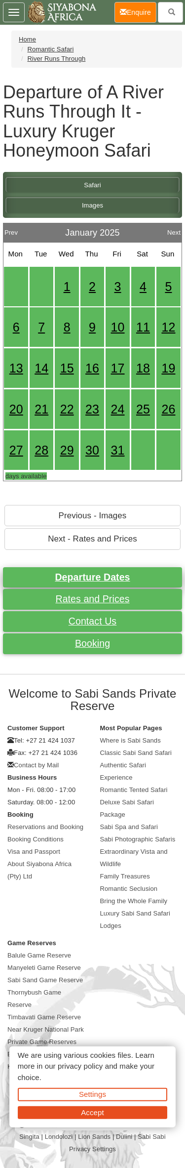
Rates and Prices (92, 598)
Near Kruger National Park (45, 1029)
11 (143, 327)
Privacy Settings (92, 1149)
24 (118, 409)
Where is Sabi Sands (130, 740)
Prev (11, 230)
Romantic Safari (50, 49)
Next (174, 230)
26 (168, 409)
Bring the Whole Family (134, 901)
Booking (92, 643)
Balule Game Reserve (39, 955)
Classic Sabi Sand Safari (136, 752)
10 (118, 327)
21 (41, 409)
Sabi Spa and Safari (129, 827)
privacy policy (80, 1066)
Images (92, 205)
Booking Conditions (35, 839)
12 (168, 327)
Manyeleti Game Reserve (44, 967)
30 (92, 450)
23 (92, 409)
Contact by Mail (36, 765)
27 (16, 450)
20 (16, 409)
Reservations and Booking (45, 827)
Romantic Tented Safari (134, 789)
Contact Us (92, 621)
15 (67, 368)
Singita (29, 1136)
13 (16, 368)
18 (143, 368)
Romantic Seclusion (129, 888)
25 (143, 409)
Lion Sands (94, 1136)
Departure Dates (92, 577)
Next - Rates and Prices (92, 538)
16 (92, 368)
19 (168, 368)
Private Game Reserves (41, 1041)
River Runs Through (56, 58)
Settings (92, 1094)
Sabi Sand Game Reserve (45, 980)
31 (118, 450)
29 (67, 450)
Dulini (124, 1136)
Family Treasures (125, 876)
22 (67, 409)
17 (118, 368)
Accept (92, 1112)
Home (27, 39)
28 (41, 450)
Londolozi (59, 1136)
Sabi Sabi (152, 1136)
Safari (92, 185)
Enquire (138, 11)
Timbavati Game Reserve (44, 1017)
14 (41, 368)
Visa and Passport (33, 851)
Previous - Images (93, 515)
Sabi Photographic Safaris (138, 839)
